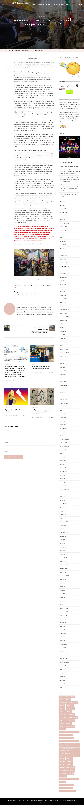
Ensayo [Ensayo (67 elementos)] (62, 708)
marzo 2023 (63, 338)
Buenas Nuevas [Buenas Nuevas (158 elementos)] (70, 696)
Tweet (16, 285)
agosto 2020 (63, 450)
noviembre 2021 (64, 396)
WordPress (42, 802)
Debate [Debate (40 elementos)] (62, 705)
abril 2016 (62, 637)
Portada (34, 4)
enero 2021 (63, 432)
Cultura (48, 4)
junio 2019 (62, 500)
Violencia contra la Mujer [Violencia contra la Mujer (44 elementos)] (67, 790)
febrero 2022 (63, 385)
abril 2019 (62, 507)
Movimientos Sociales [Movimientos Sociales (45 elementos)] (66, 761)
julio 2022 (62, 367)
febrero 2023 (63, 342)
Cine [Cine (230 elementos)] (61, 699)
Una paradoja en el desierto (71, 166)
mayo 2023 (63, 331)
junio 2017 (62, 586)
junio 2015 (62, 673)
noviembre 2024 (64, 266)
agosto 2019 (63, 493)
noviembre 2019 (64, 482)
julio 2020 (62, 453)
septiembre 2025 (64, 230)
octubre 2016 (63, 615)
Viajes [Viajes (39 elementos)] (61, 787)
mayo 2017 (63, 590)
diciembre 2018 (64, 522)
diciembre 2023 (64, 306)
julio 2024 (62, 280)
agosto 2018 (63, 536)
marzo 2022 (63, 381)
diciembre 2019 (64, 478)
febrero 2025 (63, 255)
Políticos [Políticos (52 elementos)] (62, 776)
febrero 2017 (63, 601)
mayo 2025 (63, 244)
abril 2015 (62, 680)
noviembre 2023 (64, 309)
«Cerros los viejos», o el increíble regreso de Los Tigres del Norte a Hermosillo (70, 171)
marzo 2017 (63, 597)
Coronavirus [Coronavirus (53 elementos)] (63, 702)
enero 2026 (63, 216)
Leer (24, 380)
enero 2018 (63, 561)
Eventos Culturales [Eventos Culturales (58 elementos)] (65, 711)
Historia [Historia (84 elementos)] (71, 720)
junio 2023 (63, 327)
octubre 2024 (63, 270)
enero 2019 (63, 518)
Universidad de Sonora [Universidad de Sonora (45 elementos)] (66, 785)
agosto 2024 (63, 277)
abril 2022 (62, 378)
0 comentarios (48, 32)
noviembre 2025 (64, 223)
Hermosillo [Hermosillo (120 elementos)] (63, 720)
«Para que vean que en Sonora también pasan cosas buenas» (41, 367)
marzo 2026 (63, 208)
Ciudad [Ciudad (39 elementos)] (67, 699)
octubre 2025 (63, 226)
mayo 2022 (63, 374)
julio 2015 (62, 669)
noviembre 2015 (64, 655)
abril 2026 (62, 205)
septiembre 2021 (64, 403)
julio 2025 (62, 237)
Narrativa (54, 4)
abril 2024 (62, 291)
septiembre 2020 (64, 446)
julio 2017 (62, 583)
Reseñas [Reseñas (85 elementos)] (76, 779)
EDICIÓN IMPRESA (64, 4)
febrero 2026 (63, 212)
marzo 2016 (63, 640)
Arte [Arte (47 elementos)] (61, 696)
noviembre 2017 (64, 568)
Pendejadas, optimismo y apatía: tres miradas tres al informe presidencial (41, 412)
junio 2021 (62, 414)
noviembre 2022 (64, 352)
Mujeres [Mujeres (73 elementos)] (62, 764)
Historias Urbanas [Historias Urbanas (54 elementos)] (65, 723)
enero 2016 (63, 647)
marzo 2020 (63, 468)
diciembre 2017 (64, 565)
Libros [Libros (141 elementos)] (76, 740)
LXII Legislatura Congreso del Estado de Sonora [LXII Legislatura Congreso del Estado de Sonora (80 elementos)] (68, 749)
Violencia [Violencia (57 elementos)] (69, 787)
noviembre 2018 (64, 525)
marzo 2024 (63, 295)
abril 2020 (62, 464)
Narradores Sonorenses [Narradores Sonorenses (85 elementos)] (67, 767)
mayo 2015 (63, 676)
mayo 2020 (63, 460)
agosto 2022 (63, 363)
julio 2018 (62, 540)
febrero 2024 (63, 298)
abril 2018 (62, 550)
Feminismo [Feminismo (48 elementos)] (62, 714)
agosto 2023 (63, 320)
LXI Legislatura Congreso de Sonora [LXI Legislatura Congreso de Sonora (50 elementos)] (68, 754)
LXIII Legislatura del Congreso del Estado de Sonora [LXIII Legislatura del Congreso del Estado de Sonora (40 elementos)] (68, 744)
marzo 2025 (63, 252)
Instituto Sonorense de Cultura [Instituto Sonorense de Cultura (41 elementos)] (69, 732)
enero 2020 (63, 475)
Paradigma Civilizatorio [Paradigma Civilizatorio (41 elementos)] (66, 770)
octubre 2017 (63, 572)
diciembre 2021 (64, 392)
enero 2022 (63, 388)
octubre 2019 (63, 486)
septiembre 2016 (64, 619)
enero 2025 (63, 259)
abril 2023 (62, 334)
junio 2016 (62, 629)
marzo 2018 (63, 554)
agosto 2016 (63, 622)
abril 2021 (62, 421)
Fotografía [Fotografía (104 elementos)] (63, 717)
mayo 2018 (63, 547)
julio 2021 (62, 410)
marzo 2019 (63, 511)
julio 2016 (62, 626)
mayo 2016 (63, 633)
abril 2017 (62, 593)
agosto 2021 (63, 406)
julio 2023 (62, 324)
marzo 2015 (63, 683)
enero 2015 (63, 687)
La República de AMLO (30, 292)
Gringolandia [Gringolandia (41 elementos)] (73, 717)
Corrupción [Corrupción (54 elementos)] (73, 702)
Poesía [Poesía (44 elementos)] (71, 773)
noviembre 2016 (64, 611)
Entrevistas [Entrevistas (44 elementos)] (70, 708)
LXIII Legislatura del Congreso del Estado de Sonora (27, 294)
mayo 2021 (63, 417)
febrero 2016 (63, 644)
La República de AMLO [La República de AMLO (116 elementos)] (66, 740)
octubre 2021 (63, 399)
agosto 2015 (63, 665)
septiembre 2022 (64, 360)
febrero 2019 (63, 514)
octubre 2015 (63, 658)
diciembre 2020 (64, 435)
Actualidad (41, 4)
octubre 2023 (63, 313)
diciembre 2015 (64, 651)
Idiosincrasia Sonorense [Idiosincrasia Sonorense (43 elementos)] (67, 726)
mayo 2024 (63, 288)
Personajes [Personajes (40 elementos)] (63, 773)
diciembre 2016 (64, 608)
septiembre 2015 (64, 662)
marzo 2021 (63, 424)
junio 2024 (63, 284)
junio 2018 (62, 543)
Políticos (42, 294)
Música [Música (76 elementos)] (69, 764)
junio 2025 (63, 241)
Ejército (23, 292)
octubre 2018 (63, 529)
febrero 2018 (63, 558)
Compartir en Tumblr (45, 285)
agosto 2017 (63, 579)
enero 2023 (63, 345)
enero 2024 (63, 302)
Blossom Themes (65, 800)
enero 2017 (63, 604)
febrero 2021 (63, 428)
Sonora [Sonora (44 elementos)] (62, 782)
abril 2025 (62, 248)
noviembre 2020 (64, 439)
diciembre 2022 (64, 349)
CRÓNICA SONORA (20, 3)
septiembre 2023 (64, 316)
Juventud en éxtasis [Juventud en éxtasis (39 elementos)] (65, 735)
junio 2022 (63, 370)
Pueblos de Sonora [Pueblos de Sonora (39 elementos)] (65, 779)
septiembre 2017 (64, 575)
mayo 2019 (63, 504)
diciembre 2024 (64, 262)
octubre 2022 (63, 356)
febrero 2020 (63, 471)
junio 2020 (63, 457)
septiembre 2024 (64, 273)
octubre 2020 (63, 442)
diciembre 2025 (64, 219)
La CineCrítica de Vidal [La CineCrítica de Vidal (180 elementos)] (66, 737)
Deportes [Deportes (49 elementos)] (69, 705)
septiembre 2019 (64, 489)
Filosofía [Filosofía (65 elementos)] (71, 714)
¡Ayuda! (62, 196)
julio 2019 (62, 496)
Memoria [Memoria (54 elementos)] (69, 758)
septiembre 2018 (64, 532)
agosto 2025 (63, 234)
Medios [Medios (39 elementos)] (62, 758)
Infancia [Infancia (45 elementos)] (62, 729)
